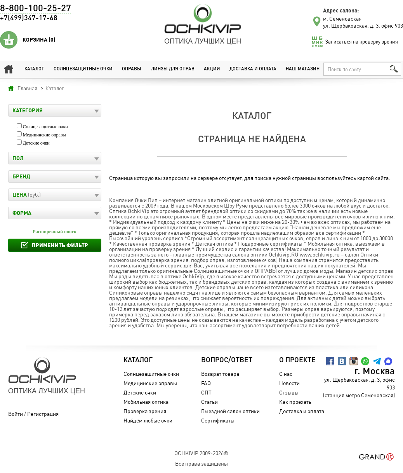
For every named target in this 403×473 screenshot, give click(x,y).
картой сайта (373, 178)
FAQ (206, 383)
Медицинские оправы (44, 135)
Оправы (131, 69)
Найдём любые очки (147, 420)
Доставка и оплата (252, 69)
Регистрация (43, 413)
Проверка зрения (144, 411)
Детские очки (36, 143)
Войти (15, 413)
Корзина (39, 39)
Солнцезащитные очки (83, 69)
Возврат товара (220, 373)
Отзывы (289, 392)
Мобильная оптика (145, 401)
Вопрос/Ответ (226, 360)
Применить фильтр (60, 245)
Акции (212, 69)
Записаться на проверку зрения (361, 41)
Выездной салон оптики (230, 411)
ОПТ (206, 392)
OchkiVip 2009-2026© (201, 453)
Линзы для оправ (173, 69)
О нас (285, 373)
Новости (289, 383)
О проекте (297, 360)
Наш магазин (303, 69)
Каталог (34, 69)
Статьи (209, 401)
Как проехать (295, 401)
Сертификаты (218, 420)
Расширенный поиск (54, 231)
